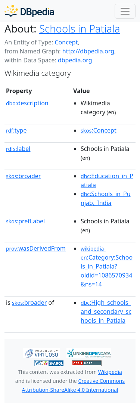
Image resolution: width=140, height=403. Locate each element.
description (27, 103)
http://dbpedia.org (88, 51)
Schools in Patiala (79, 28)
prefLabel (25, 221)
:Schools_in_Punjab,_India (106, 198)
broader (23, 176)
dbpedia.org (75, 60)
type (16, 130)
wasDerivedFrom (36, 248)
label (18, 149)
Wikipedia (110, 371)
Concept (66, 42)
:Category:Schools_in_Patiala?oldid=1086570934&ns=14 (107, 266)
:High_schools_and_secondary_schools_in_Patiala (106, 311)
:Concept (98, 130)
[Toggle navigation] (125, 11)
